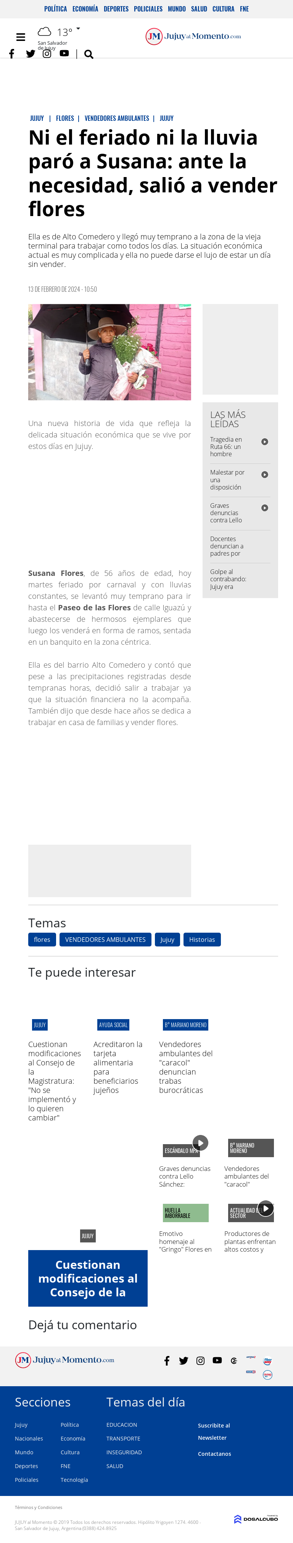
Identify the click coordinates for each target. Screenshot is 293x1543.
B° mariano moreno (185, 1025)
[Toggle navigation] (20, 37)
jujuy (40, 1025)
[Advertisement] (109, 871)
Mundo (177, 8)
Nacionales (29, 1438)
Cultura (224, 8)
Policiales (148, 8)
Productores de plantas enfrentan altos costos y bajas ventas (250, 1245)
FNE (244, 8)
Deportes (116, 8)
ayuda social (113, 1025)
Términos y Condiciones (38, 1507)
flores (42, 939)
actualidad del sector (246, 1213)
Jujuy (167, 939)
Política (55, 8)
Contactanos (214, 1453)
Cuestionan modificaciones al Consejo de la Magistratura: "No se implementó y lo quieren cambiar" (54, 1081)
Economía (85, 8)
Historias (202, 939)
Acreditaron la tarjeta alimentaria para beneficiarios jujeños (118, 1067)
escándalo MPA (181, 1150)
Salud (199, 8)
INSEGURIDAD (124, 1452)
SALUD (114, 1466)
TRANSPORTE (123, 1438)
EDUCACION (121, 1424)
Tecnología (74, 1479)
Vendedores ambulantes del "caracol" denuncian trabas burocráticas (186, 1067)
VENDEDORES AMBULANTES (105, 939)
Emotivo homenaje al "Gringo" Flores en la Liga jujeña (185, 1245)
